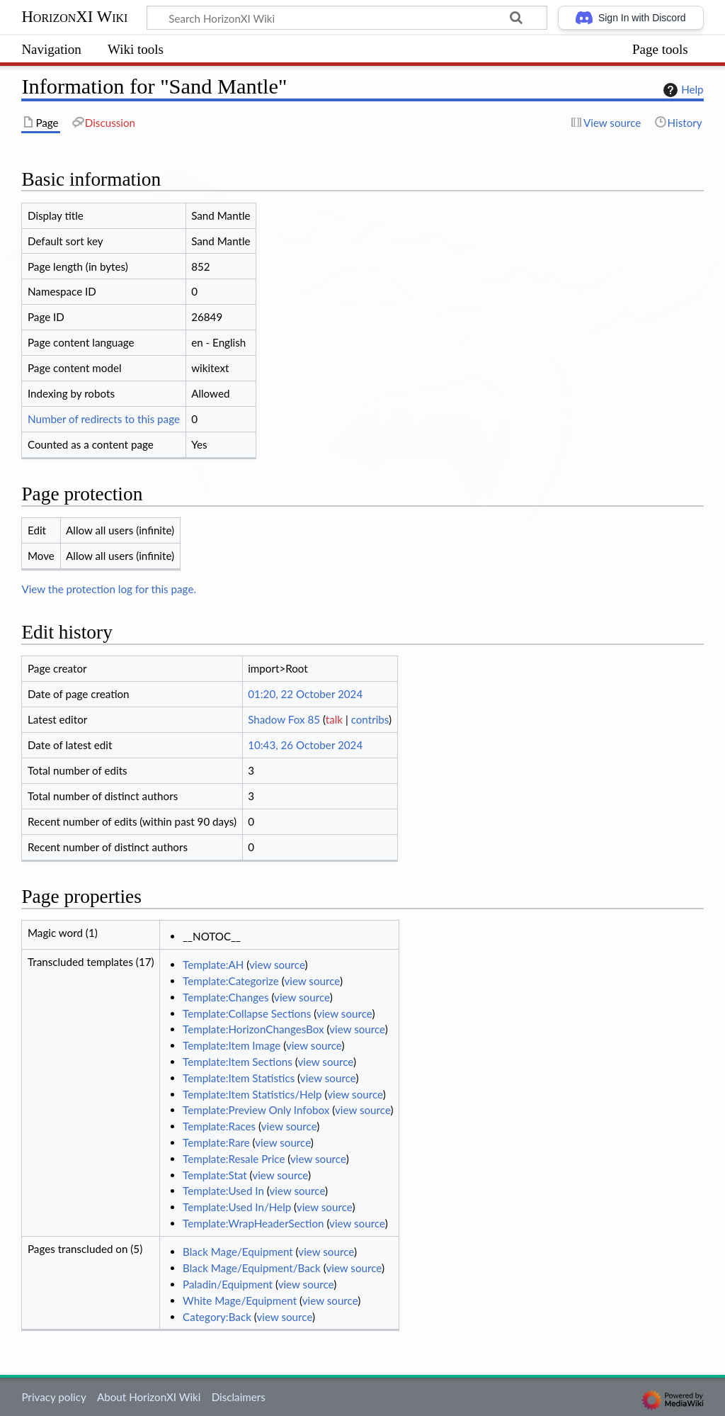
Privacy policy (53, 1396)
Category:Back (217, 1316)
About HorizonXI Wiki (148, 1396)
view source (277, 964)
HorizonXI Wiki (74, 17)
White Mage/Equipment (240, 1300)
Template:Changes (225, 997)
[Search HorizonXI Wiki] (347, 17)
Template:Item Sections (237, 1061)
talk (334, 719)
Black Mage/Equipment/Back (252, 1268)
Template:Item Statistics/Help (252, 1094)
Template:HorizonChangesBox (253, 1029)
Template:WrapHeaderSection (253, 1223)
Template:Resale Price (234, 1158)
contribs (370, 719)
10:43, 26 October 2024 (305, 744)
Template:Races (219, 1126)
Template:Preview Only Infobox (256, 1109)
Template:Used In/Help (237, 1207)
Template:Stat (215, 1175)
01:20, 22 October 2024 (305, 693)
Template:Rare (216, 1142)
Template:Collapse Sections (247, 1013)
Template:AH (213, 964)
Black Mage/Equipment (238, 1251)
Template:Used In (223, 1190)
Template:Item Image (231, 1045)
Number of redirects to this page (104, 418)
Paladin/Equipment (228, 1284)
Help (681, 90)
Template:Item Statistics (239, 1078)
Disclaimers (239, 1396)
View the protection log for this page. (108, 589)
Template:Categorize (231, 980)
